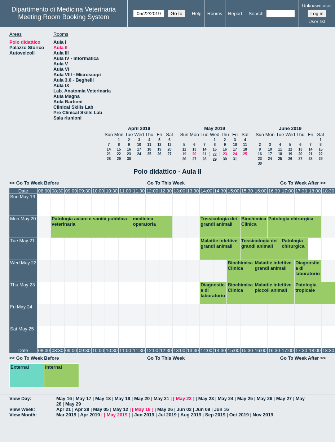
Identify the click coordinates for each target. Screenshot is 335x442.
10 (139, 145)
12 (159, 145)
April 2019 (139, 128)
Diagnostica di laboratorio (307, 268)
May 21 (161, 398)
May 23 (206, 398)
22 (119, 154)
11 (149, 145)
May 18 (103, 398)
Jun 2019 (144, 414)
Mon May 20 (23, 218)
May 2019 (214, 128)
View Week (21, 409)
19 (159, 149)
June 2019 (290, 128)
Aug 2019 (190, 414)
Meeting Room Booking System (63, 17)
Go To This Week (166, 183)
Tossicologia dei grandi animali (218, 221)
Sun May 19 (22, 196)
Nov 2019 (263, 414)
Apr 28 (82, 409)
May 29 (73, 404)
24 (139, 154)
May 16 (64, 398)
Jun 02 (184, 409)
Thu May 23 (22, 284)
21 (109, 154)
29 (119, 159)
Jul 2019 (167, 414)
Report (235, 13)
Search (256, 13)
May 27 (284, 398)
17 (139, 149)
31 (235, 159)
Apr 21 (63, 409)
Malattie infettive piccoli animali (273, 287)
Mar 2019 (66, 414)
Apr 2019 (90, 414)
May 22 (183, 398)
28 (109, 159)
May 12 (120, 409)
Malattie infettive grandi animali (218, 243)
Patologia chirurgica (290, 218)
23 (129, 154)
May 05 (101, 409)
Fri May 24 (21, 306)
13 (169, 145)
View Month (22, 414)
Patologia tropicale (306, 287)
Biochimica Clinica (253, 221)
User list (316, 21)
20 (169, 149)
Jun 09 (202, 409)
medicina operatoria (144, 221)
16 (129, 149)
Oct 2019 (239, 414)
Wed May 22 (23, 262)
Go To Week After (299, 183)
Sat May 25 (22, 329)
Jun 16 (221, 409)
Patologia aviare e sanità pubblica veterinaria (89, 221)
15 (119, 149)
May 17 (83, 398)
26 (159, 154)
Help (197, 13)
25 (149, 154)
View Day (19, 398)
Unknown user (317, 5)
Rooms (214, 13)
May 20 (142, 398)
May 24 (225, 398)
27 (169, 154)
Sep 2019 (215, 414)
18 (149, 149)
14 (109, 149)
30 (129, 159)
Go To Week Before (37, 183)
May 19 (122, 398)
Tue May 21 (22, 240)
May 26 (264, 398)
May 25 (245, 398)
